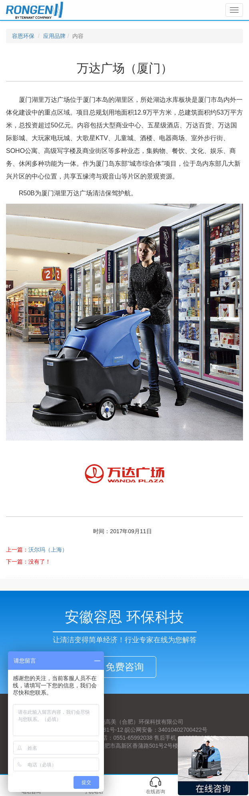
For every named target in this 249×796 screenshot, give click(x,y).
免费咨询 (125, 666)
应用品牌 (54, 36)
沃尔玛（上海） (48, 549)
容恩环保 (23, 36)
